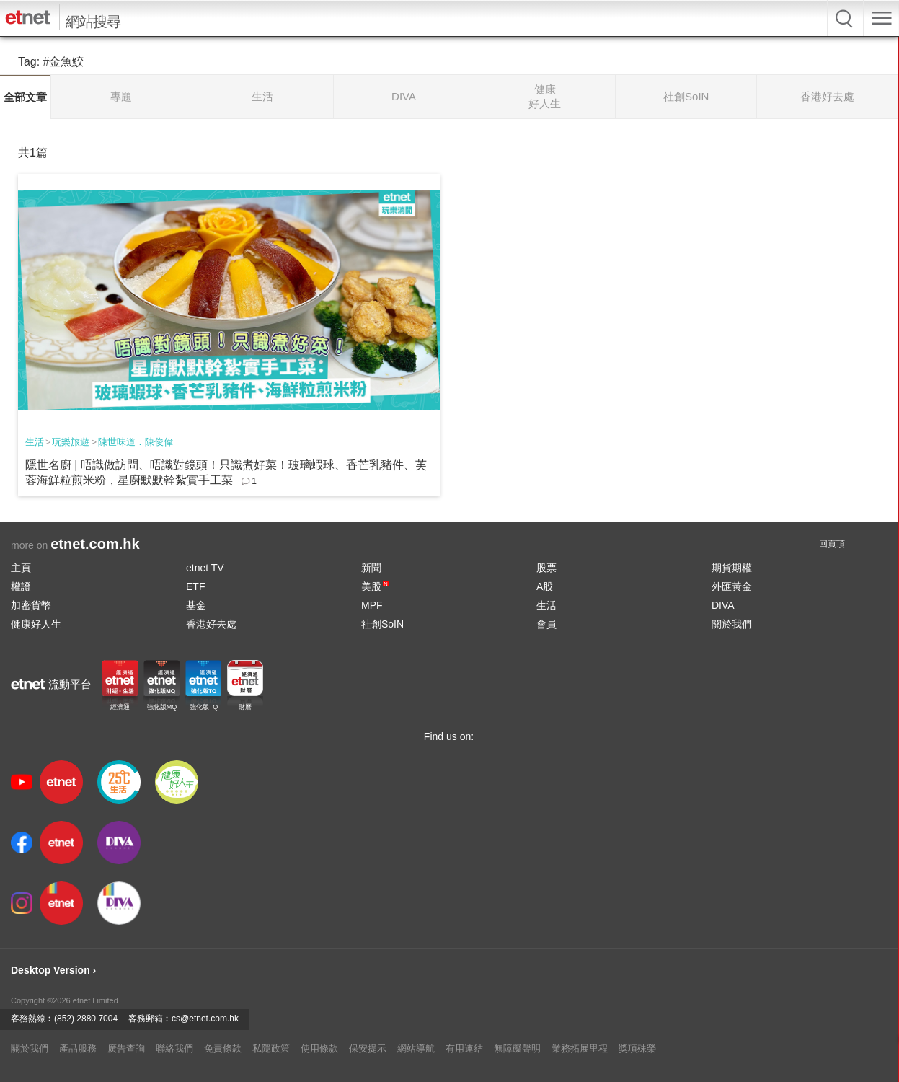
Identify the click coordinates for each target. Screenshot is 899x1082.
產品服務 (78, 1048)
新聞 (371, 567)
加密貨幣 (31, 605)
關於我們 (732, 624)
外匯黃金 (732, 586)
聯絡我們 (174, 1048)
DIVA (723, 605)
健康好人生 (36, 624)
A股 (544, 586)
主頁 (21, 567)
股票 (546, 567)
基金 (196, 605)
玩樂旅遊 (70, 441)
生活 (34, 441)
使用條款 (319, 1048)
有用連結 (464, 1048)
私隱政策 (271, 1048)
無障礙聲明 (517, 1048)
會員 (546, 624)
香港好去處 (211, 624)
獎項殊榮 (637, 1048)
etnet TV (205, 567)
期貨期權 (732, 567)
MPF (372, 605)
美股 (375, 586)
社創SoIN (382, 624)
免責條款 (223, 1048)
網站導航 (416, 1048)
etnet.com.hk (94, 544)
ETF (195, 586)
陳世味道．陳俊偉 (135, 441)
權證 (21, 586)
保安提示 (367, 1048)
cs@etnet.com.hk (205, 1018)
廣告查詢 (126, 1048)
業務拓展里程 (580, 1048)
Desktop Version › (53, 970)
